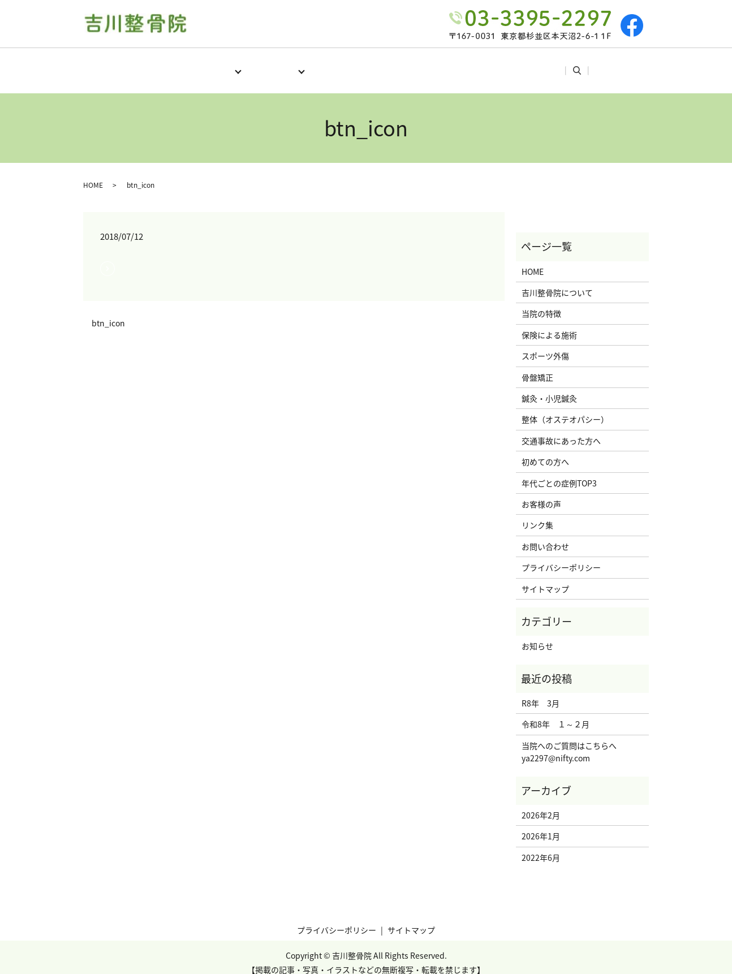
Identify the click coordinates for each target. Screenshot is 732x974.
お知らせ (537, 635)
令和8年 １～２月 (555, 713)
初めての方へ (343, 64)
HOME (134, 64)
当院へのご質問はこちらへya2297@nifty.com (569, 741)
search (615, 65)
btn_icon (108, 312)
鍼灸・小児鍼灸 (549, 387)
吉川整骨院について (557, 281)
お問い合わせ (545, 535)
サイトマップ (545, 578)
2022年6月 (541, 846)
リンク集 (569, 64)
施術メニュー (268, 64)
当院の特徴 (541, 302)
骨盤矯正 (537, 366)
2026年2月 (541, 804)
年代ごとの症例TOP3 (428, 64)
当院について (193, 64)
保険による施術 (549, 324)
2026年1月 (541, 825)
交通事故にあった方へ (561, 430)
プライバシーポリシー (561, 556)
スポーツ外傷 (545, 345)
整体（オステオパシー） (565, 408)
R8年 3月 (540, 692)
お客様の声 (509, 64)
